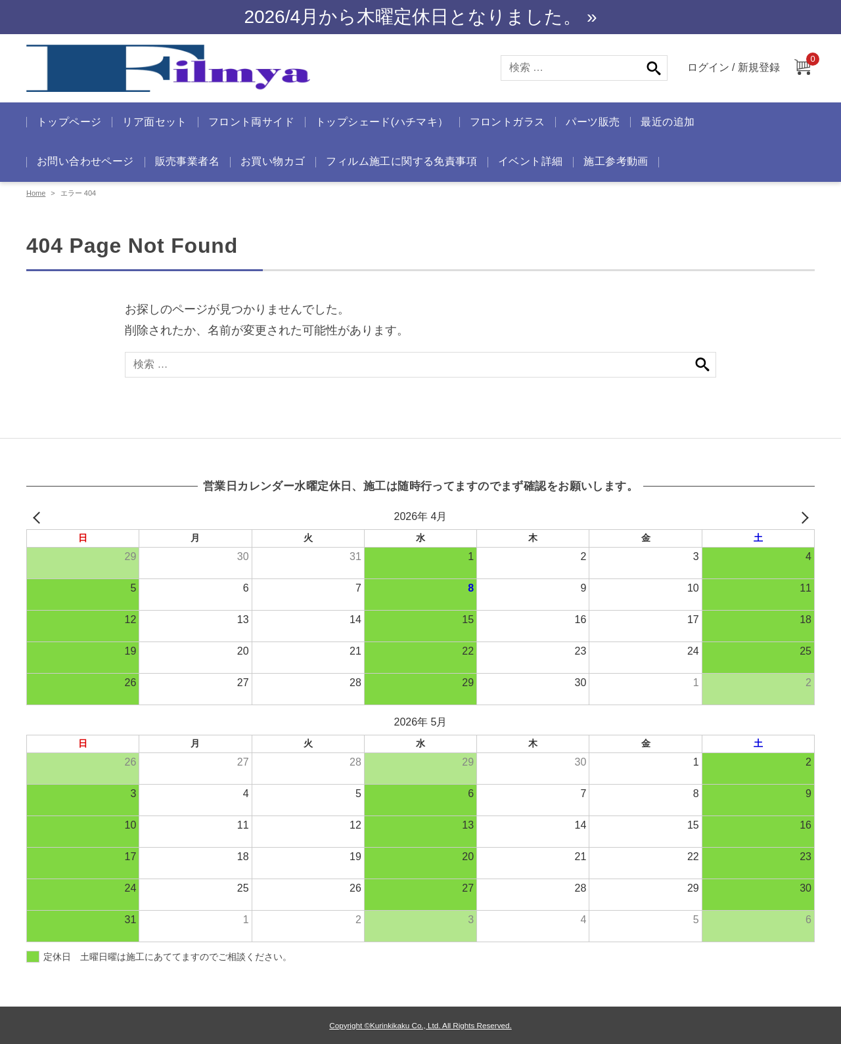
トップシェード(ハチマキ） (382, 121)
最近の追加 (667, 121)
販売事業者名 (187, 161)
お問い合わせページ (85, 161)
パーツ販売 (593, 121)
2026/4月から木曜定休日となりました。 (412, 17)
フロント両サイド (251, 121)
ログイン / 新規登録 (733, 67)
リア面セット (154, 121)
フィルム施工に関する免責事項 (401, 161)
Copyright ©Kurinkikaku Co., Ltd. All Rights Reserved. (420, 1025)
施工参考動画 (615, 161)
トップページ (69, 121)
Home (35, 193)
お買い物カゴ (272, 161)
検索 (654, 68)
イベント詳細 (530, 161)
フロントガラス (507, 121)
